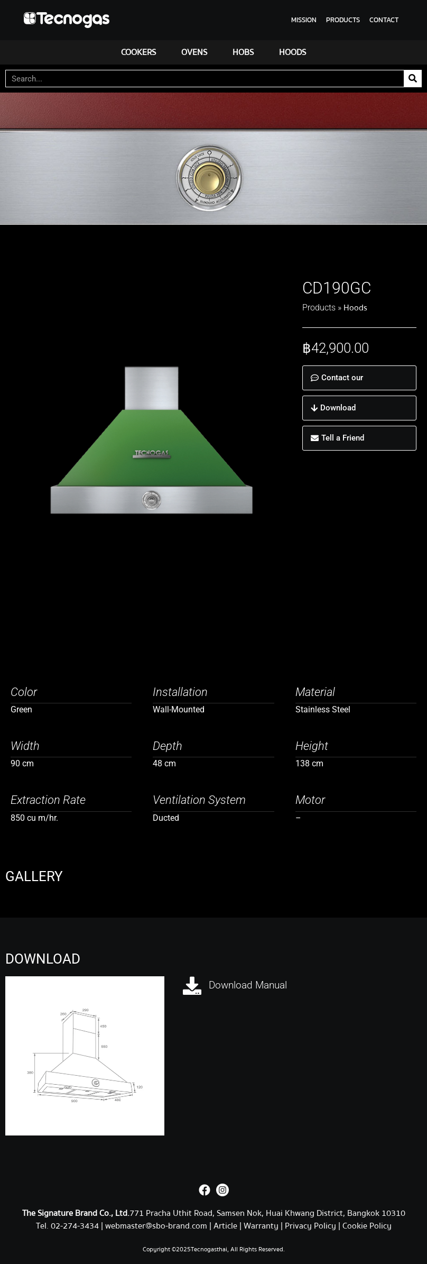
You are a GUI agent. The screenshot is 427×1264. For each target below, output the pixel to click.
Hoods (355, 308)
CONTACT (383, 20)
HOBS (243, 52)
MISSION (304, 20)
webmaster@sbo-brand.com (156, 1226)
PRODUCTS (343, 20)
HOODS (292, 52)
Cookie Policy (367, 1226)
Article (225, 1226)
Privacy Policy (310, 1226)
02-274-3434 (76, 1226)
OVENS (194, 52)
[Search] (412, 78)
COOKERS (138, 52)
